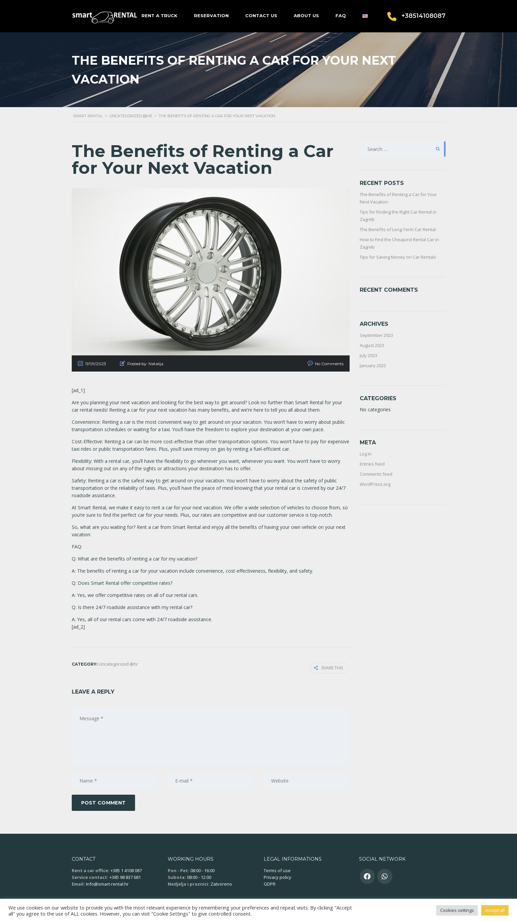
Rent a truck (159, 15)
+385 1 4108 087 (126, 869)
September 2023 (376, 335)
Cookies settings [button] (457, 910)
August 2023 (372, 345)
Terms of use (277, 869)
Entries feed (372, 464)
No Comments (329, 363)
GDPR (270, 883)
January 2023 (373, 365)
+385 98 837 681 (125, 876)
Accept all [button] (495, 910)
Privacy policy (277, 876)
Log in (365, 454)
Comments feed (376, 474)
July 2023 (368, 355)
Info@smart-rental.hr (107, 883)
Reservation (211, 15)
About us (306, 15)
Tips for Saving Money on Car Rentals (398, 257)
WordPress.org (375, 484)
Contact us (261, 15)
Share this (330, 667)
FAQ (340, 15)
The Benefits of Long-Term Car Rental (398, 229)
